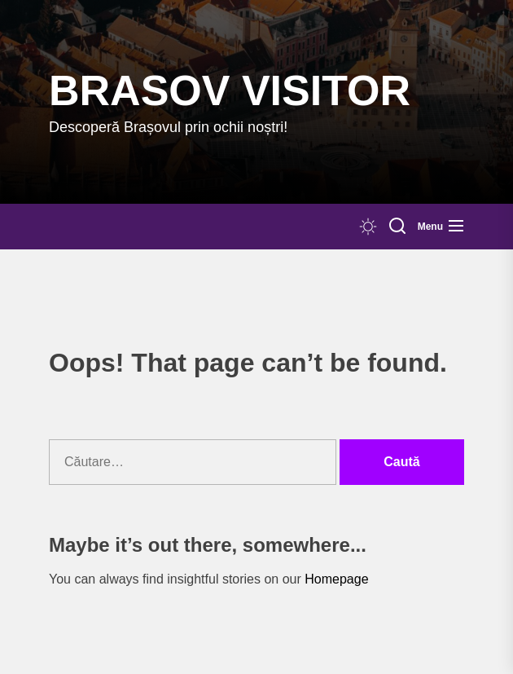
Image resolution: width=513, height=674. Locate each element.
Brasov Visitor (229, 90)
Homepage (336, 579)
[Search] (397, 227)
